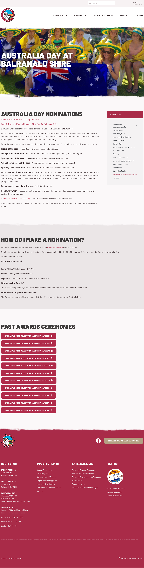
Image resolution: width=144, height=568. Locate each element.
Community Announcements (125, 125)
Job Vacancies (118, 150)
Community (60, 15)
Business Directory (120, 164)
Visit (123, 15)
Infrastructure (103, 15)
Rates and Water (119, 140)
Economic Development (123, 161)
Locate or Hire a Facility (123, 137)
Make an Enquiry (119, 130)
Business (80, 15)
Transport (116, 178)
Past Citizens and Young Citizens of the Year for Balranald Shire (29, 124)
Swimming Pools (119, 171)
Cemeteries (117, 167)
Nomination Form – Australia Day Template (20, 119)
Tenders (116, 154)
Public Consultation (120, 157)
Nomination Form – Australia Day (15, 198)
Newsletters (118, 144)
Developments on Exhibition (124, 147)
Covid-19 (139, 15)
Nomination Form (55, 247)
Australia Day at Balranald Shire (125, 174)
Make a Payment (119, 134)
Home (3, 71)
